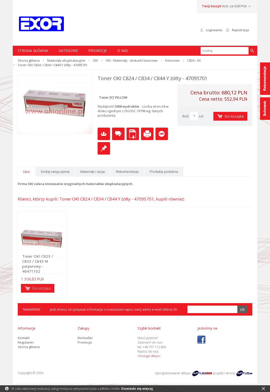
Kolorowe (172, 60)
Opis (26, 171)
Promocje (97, 50)
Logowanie (214, 30)
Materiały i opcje (92, 171)
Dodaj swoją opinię (55, 171)
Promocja (85, 343)
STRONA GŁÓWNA (33, 50)
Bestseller (85, 338)
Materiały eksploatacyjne (66, 60)
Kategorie (68, 50)
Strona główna (29, 60)
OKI (95, 60)
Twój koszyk (211, 6)
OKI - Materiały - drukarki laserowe (132, 60)
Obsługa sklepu (148, 356)
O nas (122, 50)
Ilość (185, 116)
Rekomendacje (127, 171)
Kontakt (23, 338)
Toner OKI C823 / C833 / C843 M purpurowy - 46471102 (44, 266)
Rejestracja (240, 30)
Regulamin (26, 343)
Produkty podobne (164, 171)
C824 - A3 (194, 60)
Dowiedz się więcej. (137, 388)
